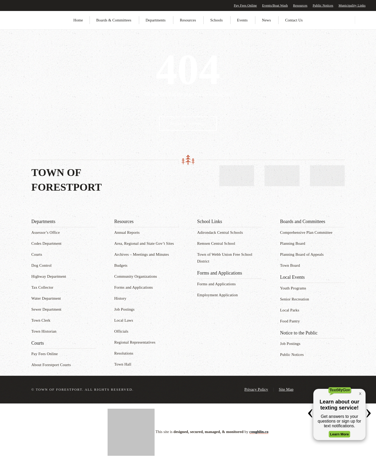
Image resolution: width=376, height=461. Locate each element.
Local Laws (123, 320)
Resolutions (123, 353)
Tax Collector (42, 287)
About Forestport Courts (51, 365)
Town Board (290, 265)
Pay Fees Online (245, 5)
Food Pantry (290, 321)
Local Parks (289, 310)
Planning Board (293, 243)
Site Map (286, 389)
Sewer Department (46, 309)
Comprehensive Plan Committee (306, 232)
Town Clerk (40, 320)
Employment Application (217, 295)
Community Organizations (135, 276)
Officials (121, 331)
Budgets (121, 265)
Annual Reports (127, 232)
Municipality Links (352, 5)
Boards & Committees (113, 20)
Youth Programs (293, 288)
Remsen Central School (216, 243)
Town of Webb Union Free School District (224, 257)
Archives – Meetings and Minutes (141, 254)
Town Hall (122, 364)
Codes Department (46, 243)
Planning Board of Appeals (302, 254)
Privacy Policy (256, 389)
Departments (155, 20)
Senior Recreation (294, 299)
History (120, 298)
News (266, 20)
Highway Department (48, 276)
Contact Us (294, 20)
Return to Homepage (188, 123)
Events (242, 20)
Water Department (46, 298)
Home (78, 20)
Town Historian (43, 331)
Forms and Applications (133, 287)
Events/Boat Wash (275, 5)
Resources (300, 5)
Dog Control (41, 265)
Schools (216, 20)
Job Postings (124, 309)
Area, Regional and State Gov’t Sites (144, 243)
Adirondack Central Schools (220, 232)
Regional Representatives (135, 342)
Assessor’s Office (45, 232)
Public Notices (323, 5)
